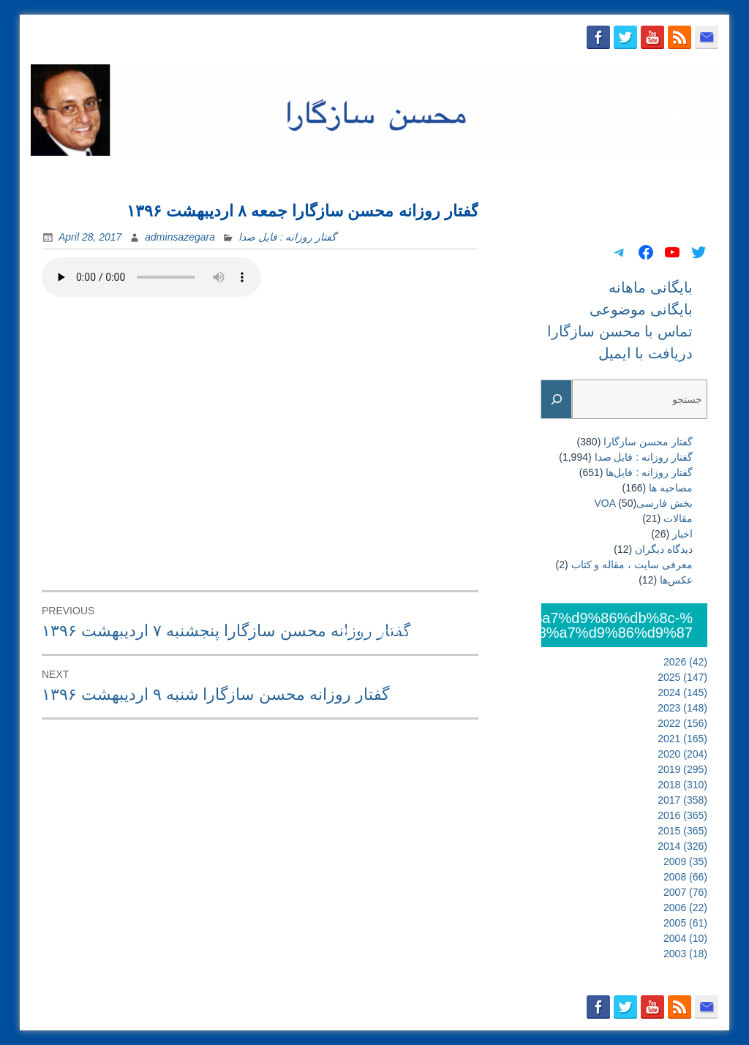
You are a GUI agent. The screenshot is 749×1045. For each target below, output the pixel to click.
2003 (685, 953)
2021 (682, 738)
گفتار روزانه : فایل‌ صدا (287, 237)
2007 (685, 892)
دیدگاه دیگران (664, 549)
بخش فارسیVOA (644, 503)
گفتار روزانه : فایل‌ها (649, 472)
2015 (682, 831)
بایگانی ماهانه (372, 173)
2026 (685, 662)
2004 (685, 938)
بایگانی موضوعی (460, 173)
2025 (682, 677)
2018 (682, 785)
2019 (682, 769)
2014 (682, 846)
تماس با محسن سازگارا (569, 173)
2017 (682, 800)
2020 (682, 754)
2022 (682, 723)
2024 (682, 692)
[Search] (557, 400)
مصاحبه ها (671, 488)
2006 (685, 907)
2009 (685, 861)
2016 (682, 815)
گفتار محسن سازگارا (648, 442)
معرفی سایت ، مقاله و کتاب (632, 564)
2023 (682, 708)
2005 (685, 923)
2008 (685, 877)
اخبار (682, 534)
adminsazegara (180, 237)
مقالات (678, 518)
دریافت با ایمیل (675, 173)
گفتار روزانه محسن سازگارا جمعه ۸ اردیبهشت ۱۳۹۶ (302, 211)
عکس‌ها (676, 580)
